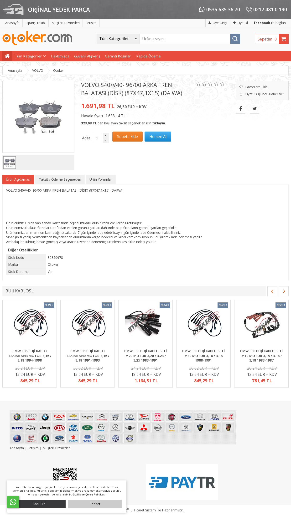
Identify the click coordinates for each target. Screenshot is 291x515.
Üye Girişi (217, 22)
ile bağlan (270, 22)
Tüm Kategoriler (28, 56)
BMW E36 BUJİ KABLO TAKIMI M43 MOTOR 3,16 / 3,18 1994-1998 (29, 355)
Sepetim (268, 39)
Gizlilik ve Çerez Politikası (89, 494)
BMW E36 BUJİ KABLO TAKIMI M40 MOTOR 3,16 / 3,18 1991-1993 (87, 355)
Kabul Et (39, 504)
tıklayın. (159, 123)
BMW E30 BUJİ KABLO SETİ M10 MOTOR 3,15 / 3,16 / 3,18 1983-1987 (261, 355)
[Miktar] (97, 138)
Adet (86, 138)
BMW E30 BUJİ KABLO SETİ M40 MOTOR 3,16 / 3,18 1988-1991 (203, 355)
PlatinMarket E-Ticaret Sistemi (131, 510)
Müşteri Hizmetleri (56, 448)
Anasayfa (17, 448)
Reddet (95, 504)
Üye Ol (240, 22)
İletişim (33, 448)
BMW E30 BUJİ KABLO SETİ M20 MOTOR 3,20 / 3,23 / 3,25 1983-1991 (145, 355)
